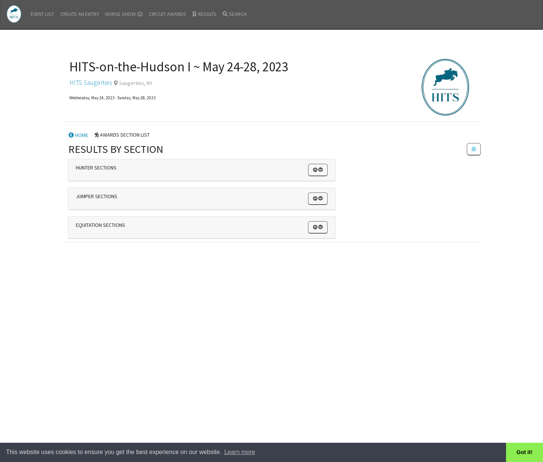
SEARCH (234, 14)
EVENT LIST (42, 14)
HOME (78, 135)
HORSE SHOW (124, 14)
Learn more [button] (239, 452)
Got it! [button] (524, 452)
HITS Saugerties (90, 83)
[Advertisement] (271, 298)
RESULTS (204, 14)
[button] (318, 170)
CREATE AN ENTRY (79, 14)
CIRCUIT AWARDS (167, 14)
